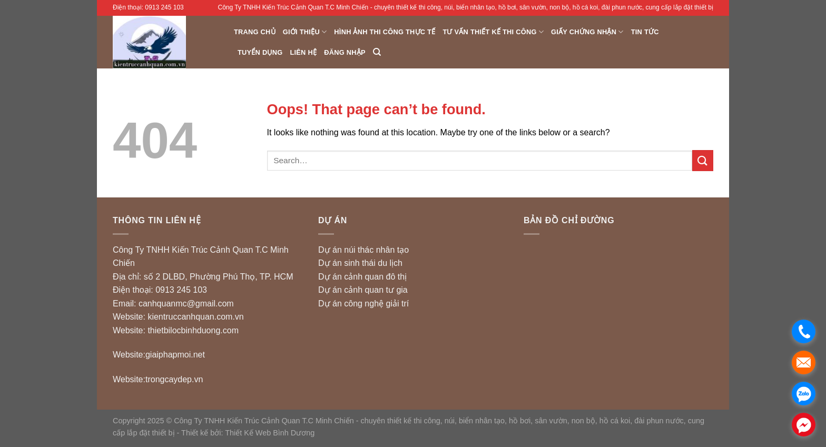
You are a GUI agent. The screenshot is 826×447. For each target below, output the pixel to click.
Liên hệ (303, 52)
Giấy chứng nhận (587, 32)
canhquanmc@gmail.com (186, 303)
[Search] (377, 52)
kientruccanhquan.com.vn (195, 316)
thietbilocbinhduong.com (193, 330)
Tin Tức (645, 32)
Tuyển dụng (260, 52)
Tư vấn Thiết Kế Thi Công (493, 32)
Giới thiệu (305, 32)
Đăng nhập (345, 52)
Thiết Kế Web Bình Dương (269, 433)
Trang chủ (255, 32)
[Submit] (702, 160)
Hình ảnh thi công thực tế (384, 32)
